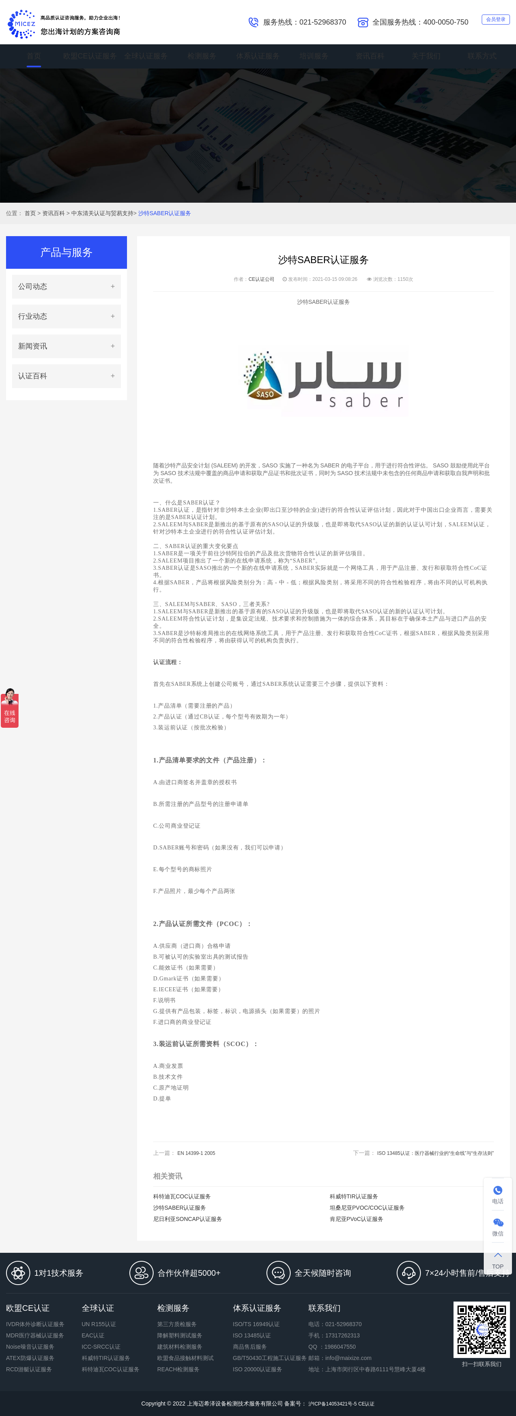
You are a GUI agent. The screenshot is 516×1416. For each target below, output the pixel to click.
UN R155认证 (99, 1324)
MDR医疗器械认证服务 (35, 1335)
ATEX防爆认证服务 (30, 1358)
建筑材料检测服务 (179, 1346)
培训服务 (314, 56)
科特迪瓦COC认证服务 (182, 1196)
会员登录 (488, 21)
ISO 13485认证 (252, 1335)
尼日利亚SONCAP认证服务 (187, 1219)
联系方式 (482, 56)
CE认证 (370, 1403)
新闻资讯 (32, 346)
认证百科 (32, 376)
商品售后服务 (250, 1346)
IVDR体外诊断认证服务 (35, 1324)
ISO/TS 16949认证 (256, 1324)
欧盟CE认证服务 (90, 56)
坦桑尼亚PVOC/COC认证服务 (367, 1207)
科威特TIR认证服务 (354, 1196)
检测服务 (201, 56)
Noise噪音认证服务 (30, 1346)
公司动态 (32, 286)
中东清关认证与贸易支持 (102, 213)
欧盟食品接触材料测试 (185, 1358)
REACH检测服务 (178, 1369)
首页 (34, 56)
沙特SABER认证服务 (164, 213)
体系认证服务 (258, 56)
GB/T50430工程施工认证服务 (270, 1358)
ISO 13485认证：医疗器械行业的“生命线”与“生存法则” (426, 1153)
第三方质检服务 (177, 1324)
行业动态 (32, 316)
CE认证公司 (261, 279)
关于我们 (426, 56)
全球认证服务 (146, 56)
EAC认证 (93, 1335)
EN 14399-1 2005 (199, 1153)
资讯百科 (370, 56)
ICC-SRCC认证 (101, 1346)
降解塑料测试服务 (179, 1335)
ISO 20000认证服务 (258, 1369)
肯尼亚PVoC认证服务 (357, 1219)
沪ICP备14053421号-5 (331, 1403)
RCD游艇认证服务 (29, 1369)
